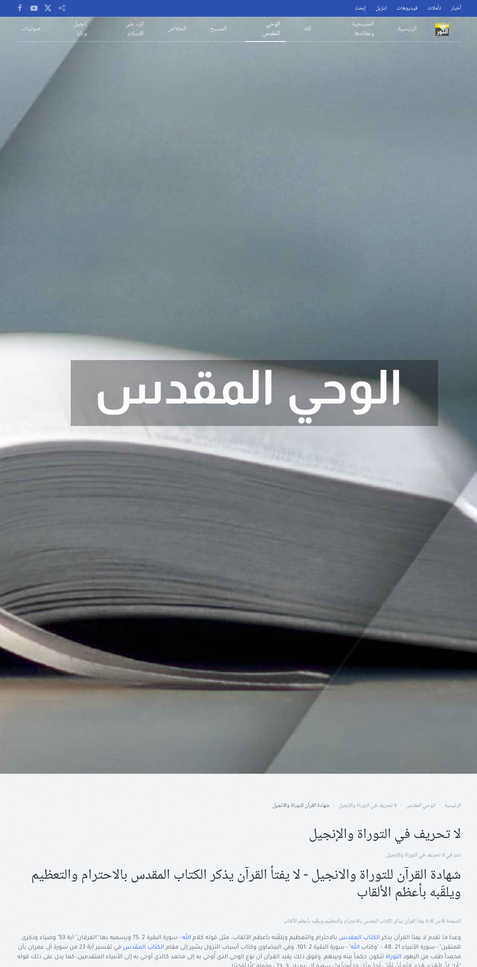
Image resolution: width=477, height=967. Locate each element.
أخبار (456, 8)
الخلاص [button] (177, 29)
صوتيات (31, 29)
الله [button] (307, 29)
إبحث (360, 8)
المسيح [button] (218, 29)
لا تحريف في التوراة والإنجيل (415, 855)
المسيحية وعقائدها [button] (363, 29)
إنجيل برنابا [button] (80, 29)
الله (186, 938)
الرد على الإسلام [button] (134, 29)
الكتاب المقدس (359, 938)
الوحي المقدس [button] (271, 29)
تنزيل (381, 8)
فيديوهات (407, 8)
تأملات (434, 8)
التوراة (393, 957)
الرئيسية (407, 29)
